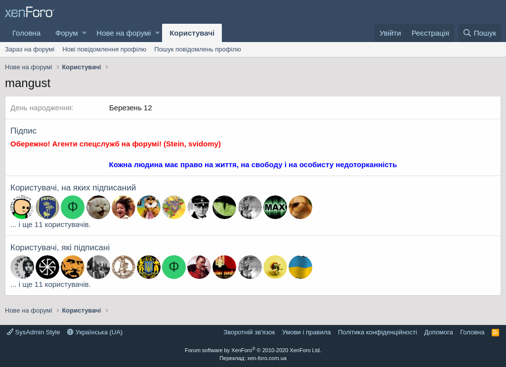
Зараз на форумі (29, 49)
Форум (66, 33)
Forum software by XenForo (253, 350)
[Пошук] (479, 33)
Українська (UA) (95, 332)
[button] (84, 33)
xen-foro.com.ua (266, 358)
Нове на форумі (123, 33)
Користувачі (191, 33)
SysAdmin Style (33, 332)
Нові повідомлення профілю (104, 49)
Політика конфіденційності (377, 332)
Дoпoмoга (438, 332)
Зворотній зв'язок (249, 332)
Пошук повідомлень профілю (197, 49)
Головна (26, 33)
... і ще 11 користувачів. (50, 224)
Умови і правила (306, 332)
